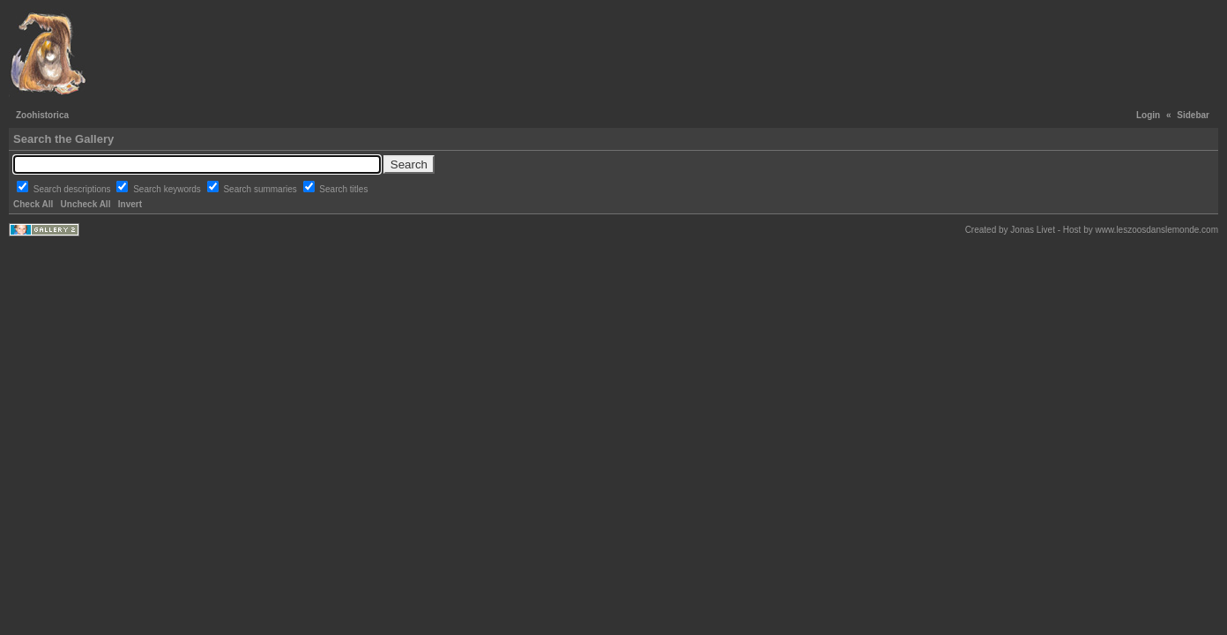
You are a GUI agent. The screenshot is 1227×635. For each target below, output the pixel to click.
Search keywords (168, 189)
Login (1148, 115)
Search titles (343, 189)
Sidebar (1193, 115)
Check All (33, 204)
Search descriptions (73, 189)
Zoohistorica (42, 115)
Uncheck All (86, 204)
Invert (130, 204)
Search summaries (261, 189)
